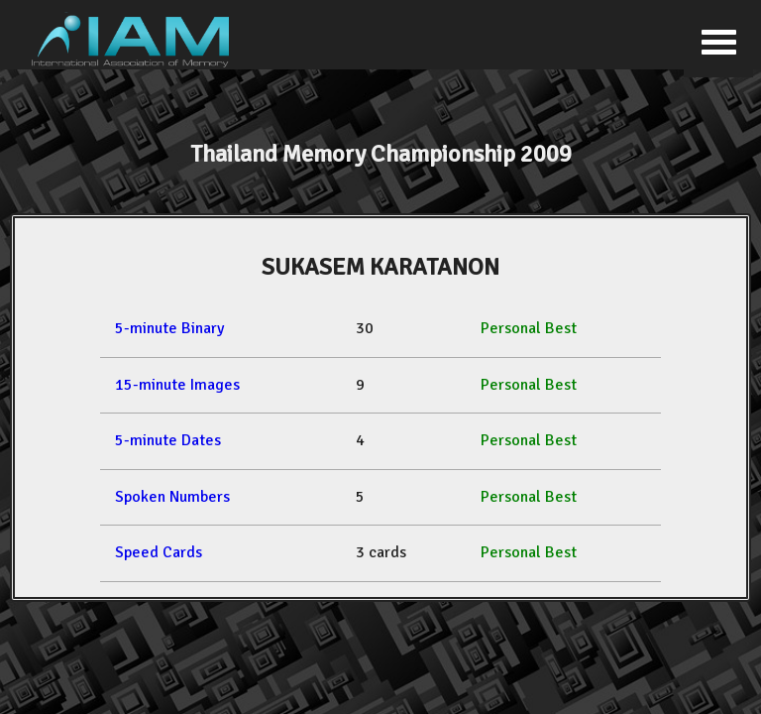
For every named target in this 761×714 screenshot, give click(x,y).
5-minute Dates (168, 440)
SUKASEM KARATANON (380, 267)
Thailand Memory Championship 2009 (381, 154)
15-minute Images (177, 385)
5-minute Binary (169, 328)
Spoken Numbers (172, 497)
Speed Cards (158, 552)
